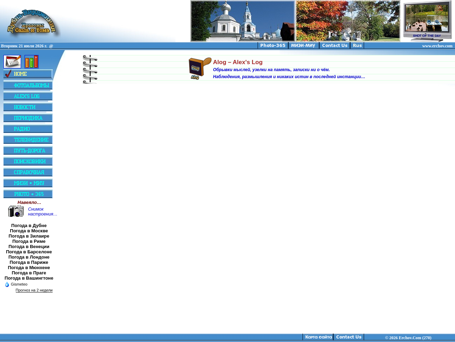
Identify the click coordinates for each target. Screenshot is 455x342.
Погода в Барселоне (29, 251)
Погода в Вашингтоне (29, 278)
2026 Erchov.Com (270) (410, 337)
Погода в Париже (29, 262)
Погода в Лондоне (28, 257)
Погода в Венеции (28, 246)
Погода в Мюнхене (29, 267)
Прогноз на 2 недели (34, 290)
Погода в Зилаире (29, 236)
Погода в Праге (29, 272)
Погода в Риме (29, 241)
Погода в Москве (29, 230)
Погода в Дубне (29, 225)
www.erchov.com (437, 45)
